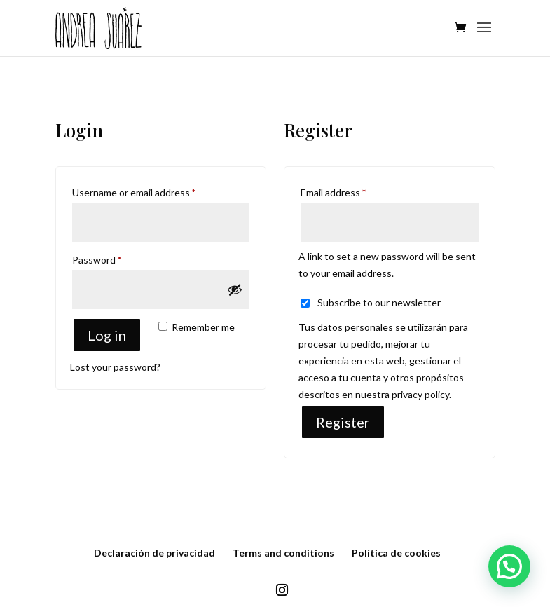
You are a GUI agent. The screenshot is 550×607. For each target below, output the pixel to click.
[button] (509, 566)
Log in (107, 335)
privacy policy (420, 394)
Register (343, 422)
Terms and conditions (283, 553)
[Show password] (234, 289)
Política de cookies (396, 553)
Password (116, 258)
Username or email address (153, 190)
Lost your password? (115, 367)
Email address (353, 190)
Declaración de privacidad (154, 553)
